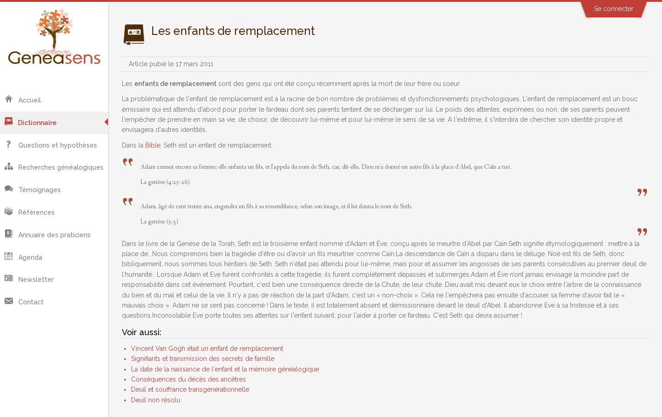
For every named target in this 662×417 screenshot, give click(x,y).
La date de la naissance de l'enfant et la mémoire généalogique (225, 369)
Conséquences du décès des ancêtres (188, 379)
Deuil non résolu (155, 400)
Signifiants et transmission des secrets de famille (202, 358)
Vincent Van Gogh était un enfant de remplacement (207, 348)
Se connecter (613, 8)
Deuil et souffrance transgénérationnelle (190, 389)
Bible (152, 145)
